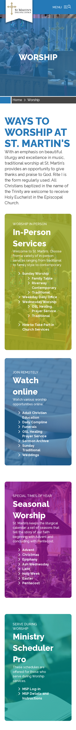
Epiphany (29, 559)
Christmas (30, 555)
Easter (27, 578)
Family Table (42, 278)
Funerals (29, 427)
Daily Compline (34, 422)
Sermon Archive (35, 441)
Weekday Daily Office (39, 297)
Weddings (30, 455)
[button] (61, 7)
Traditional (41, 292)
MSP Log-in (31, 689)
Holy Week (31, 574)
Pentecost (31, 583)
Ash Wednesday (35, 564)
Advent (28, 550)
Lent (26, 569)
